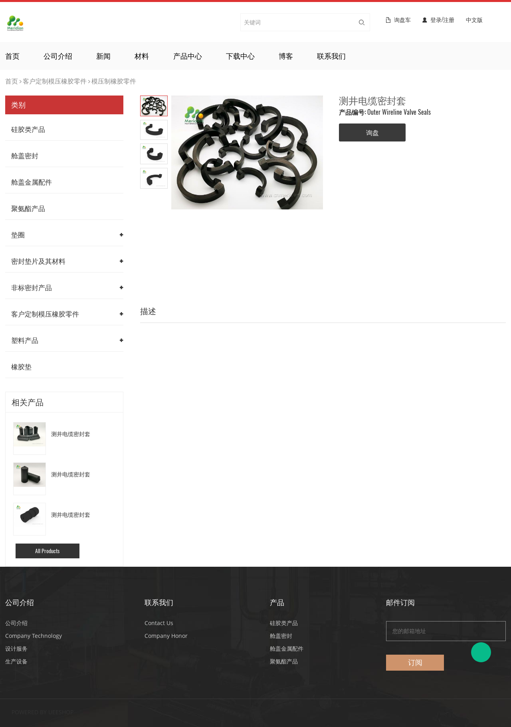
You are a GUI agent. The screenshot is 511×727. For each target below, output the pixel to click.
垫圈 (18, 234)
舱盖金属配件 (31, 182)
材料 (142, 56)
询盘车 (402, 20)
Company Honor (166, 635)
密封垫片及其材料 (38, 261)
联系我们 (331, 56)
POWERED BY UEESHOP (42, 712)
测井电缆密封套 (70, 434)
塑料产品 (24, 340)
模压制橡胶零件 (113, 81)
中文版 (474, 20)
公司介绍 (58, 56)
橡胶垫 (21, 366)
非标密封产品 (31, 287)
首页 (12, 56)
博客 (286, 56)
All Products (47, 551)
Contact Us (159, 623)
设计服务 (16, 648)
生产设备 (16, 661)
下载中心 (240, 56)
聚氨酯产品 (28, 208)
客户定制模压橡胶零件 (55, 81)
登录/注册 (442, 20)
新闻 (103, 56)
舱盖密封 (24, 155)
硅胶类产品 (28, 129)
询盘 (372, 132)
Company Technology (33, 635)
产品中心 (187, 56)
